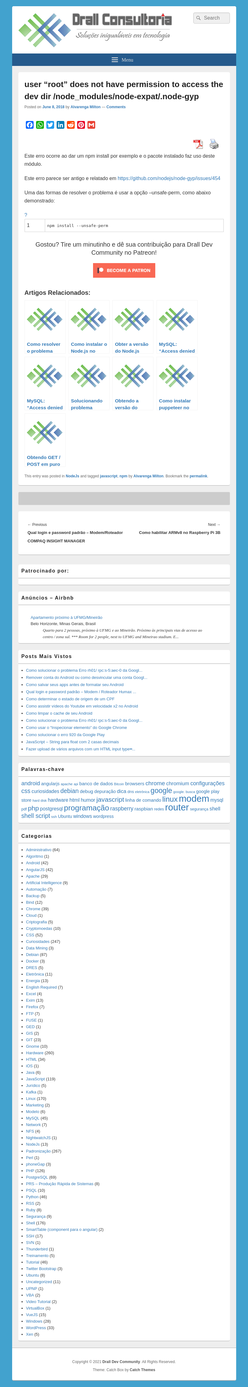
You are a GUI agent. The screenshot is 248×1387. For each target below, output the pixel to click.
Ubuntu (32, 1275)
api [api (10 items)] (76, 784)
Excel (31, 993)
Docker (32, 961)
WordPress (36, 1327)
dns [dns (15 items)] (131, 791)
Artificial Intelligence (44, 882)
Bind (30, 902)
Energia (33, 980)
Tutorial (33, 1262)
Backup (33, 895)
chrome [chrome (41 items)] (155, 783)
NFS (30, 1131)
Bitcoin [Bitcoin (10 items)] (119, 784)
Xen (29, 1334)
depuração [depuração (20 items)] (105, 791)
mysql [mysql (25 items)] (216, 800)
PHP (30, 1170)
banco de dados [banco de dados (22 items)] (96, 783)
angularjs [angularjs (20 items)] (50, 783)
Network (33, 1124)
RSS (30, 1203)
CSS (30, 935)
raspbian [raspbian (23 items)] (143, 808)
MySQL (33, 1118)
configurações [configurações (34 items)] (207, 783)
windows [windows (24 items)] (82, 816)
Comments (116, 107)
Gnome (33, 1046)
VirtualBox (35, 1308)
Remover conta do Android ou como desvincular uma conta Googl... (86, 677)
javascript (108, 476)
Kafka (31, 1092)
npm (123, 476)
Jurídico (33, 1085)
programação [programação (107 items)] (86, 808)
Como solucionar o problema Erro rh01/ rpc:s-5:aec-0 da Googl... (84, 670)
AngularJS (35, 869)
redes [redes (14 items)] (159, 809)
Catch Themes (142, 1370)
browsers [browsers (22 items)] (134, 783)
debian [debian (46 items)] (69, 790)
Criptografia (36, 922)
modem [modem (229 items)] (194, 798)
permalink (198, 476)
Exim (30, 1000)
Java (30, 1072)
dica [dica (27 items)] (121, 791)
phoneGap (35, 1164)
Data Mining (37, 948)
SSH (30, 1236)
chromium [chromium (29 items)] (177, 783)
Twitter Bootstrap (41, 1268)
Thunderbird (37, 1249)
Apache (33, 876)
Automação (36, 889)
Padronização (38, 1151)
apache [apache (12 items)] (67, 784)
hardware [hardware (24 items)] (58, 800)
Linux (31, 1098)
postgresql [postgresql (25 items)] (51, 808)
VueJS (32, 1314)
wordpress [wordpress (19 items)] (103, 816)
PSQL (31, 1190)
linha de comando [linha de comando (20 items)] (143, 800)
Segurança (36, 1216)
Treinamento (37, 1255)
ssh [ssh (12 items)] (54, 816)
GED (30, 1026)
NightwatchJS (38, 1137)
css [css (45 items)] (25, 790)
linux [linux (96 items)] (170, 799)
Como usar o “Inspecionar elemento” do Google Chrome (76, 727)
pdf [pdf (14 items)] (24, 809)
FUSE (31, 1020)
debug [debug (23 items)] (86, 791)
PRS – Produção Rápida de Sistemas (60, 1183)
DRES (31, 967)
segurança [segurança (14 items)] (199, 809)
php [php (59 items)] (33, 808)
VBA (30, 1295)
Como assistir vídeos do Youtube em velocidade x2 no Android (82, 706)
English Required (41, 987)
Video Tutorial (38, 1301)
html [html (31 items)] (74, 800)
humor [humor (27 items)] (88, 800)
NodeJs (72, 476)
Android (33, 862)
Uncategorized (39, 1281)
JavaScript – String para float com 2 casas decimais (72, 742)
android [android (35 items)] (30, 783)
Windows (34, 1321)
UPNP (31, 1288)
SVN (30, 1242)
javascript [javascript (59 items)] (110, 799)
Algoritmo (34, 856)
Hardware (35, 1053)
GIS (29, 1033)
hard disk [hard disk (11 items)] (40, 800)
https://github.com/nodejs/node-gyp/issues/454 (169, 178)
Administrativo (39, 849)
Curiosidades (38, 941)
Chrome (33, 909)
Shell (30, 1223)
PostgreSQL (37, 1177)
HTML (31, 1059)
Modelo (33, 1111)
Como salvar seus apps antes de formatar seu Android (75, 684)
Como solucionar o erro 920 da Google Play (65, 734)
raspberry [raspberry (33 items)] (121, 808)
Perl (29, 1157)
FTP (30, 1013)
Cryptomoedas (39, 928)
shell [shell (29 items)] (214, 809)
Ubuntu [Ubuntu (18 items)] (65, 816)
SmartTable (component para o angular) (62, 1229)
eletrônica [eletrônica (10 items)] (142, 792)
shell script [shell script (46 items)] (35, 815)
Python (32, 1196)
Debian (32, 954)
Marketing (35, 1105)
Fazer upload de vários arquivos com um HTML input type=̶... (80, 749)
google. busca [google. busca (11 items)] (184, 792)
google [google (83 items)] (161, 790)
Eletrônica (35, 974)
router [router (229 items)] (177, 807)
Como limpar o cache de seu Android (59, 713)
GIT (29, 1039)
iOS (29, 1066)
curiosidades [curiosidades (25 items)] (45, 791)
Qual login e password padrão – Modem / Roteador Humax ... (81, 691)
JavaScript (35, 1079)
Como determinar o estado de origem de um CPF (70, 699)
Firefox (32, 1006)
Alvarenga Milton (86, 107)
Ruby (30, 1210)
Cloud (31, 915)
